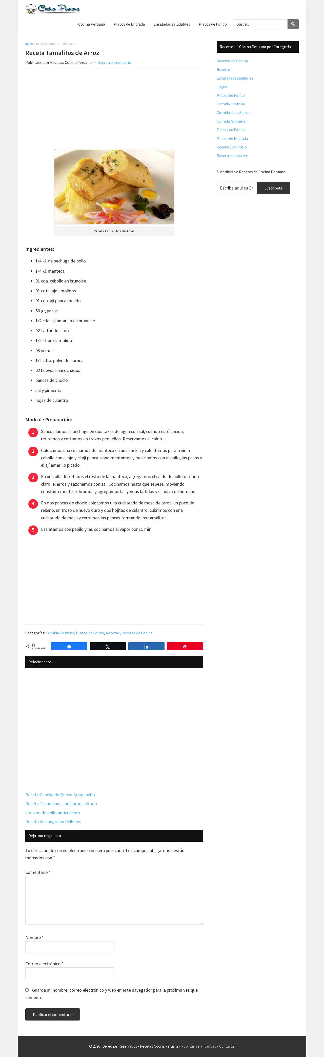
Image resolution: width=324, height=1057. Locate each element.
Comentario (38, 872)
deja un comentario (114, 62)
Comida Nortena (231, 121)
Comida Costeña (60, 632)
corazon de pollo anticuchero (52, 813)
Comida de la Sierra (233, 112)
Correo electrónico (44, 964)
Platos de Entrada (232, 138)
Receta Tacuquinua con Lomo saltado (61, 803)
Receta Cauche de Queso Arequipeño (60, 795)
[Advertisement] (114, 109)
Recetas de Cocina (137, 632)
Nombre (34, 937)
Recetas (113, 632)
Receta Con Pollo (232, 146)
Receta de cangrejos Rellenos (53, 821)
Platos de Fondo (90, 632)
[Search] (293, 24)
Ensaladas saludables (235, 78)
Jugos (222, 86)
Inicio (29, 43)
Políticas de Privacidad (198, 1046)
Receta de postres (232, 155)
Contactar (227, 1046)
